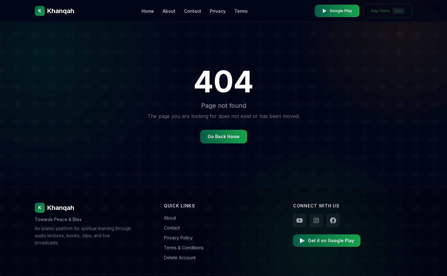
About (169, 11)
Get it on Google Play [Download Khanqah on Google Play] (326, 241)
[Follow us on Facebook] (333, 220)
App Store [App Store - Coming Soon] (387, 11)
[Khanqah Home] (54, 11)
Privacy (218, 11)
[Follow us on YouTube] (299, 220)
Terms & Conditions (184, 247)
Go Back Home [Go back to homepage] (224, 136)
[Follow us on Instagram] (316, 220)
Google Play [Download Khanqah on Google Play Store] (337, 10)
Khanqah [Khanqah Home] (54, 208)
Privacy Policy (178, 237)
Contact (192, 11)
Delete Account (180, 257)
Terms (241, 11)
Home (148, 11)
